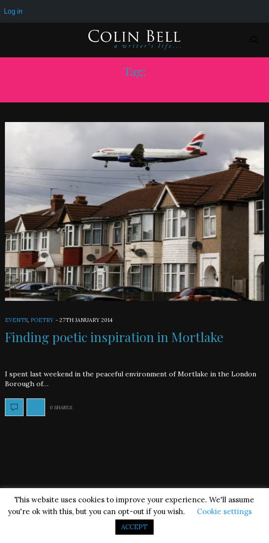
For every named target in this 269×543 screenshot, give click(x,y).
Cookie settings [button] (224, 511)
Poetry (42, 320)
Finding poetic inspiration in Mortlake (114, 337)
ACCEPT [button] (134, 527)
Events (16, 320)
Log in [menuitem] (13, 11)
